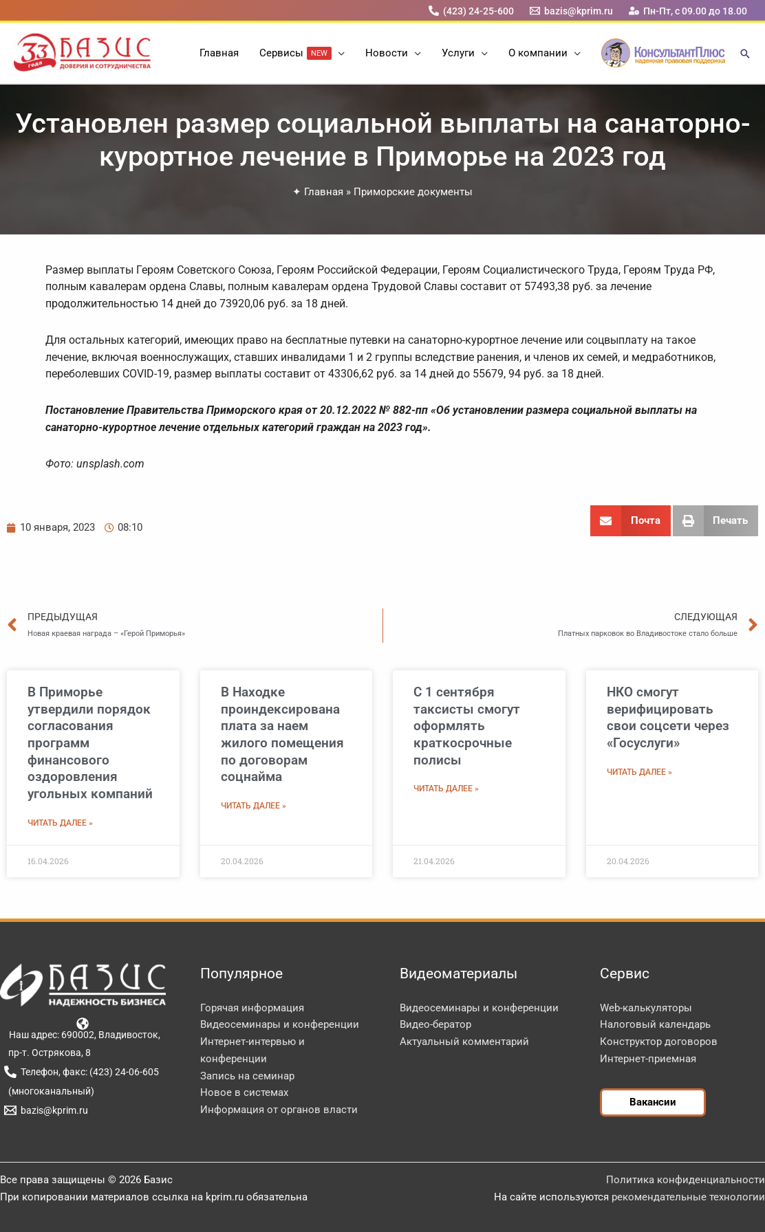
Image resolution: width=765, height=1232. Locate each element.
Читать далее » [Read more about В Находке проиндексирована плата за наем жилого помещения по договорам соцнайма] (253, 806)
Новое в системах (244, 1092)
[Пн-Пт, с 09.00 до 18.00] (688, 11)
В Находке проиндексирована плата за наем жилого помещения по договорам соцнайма (282, 734)
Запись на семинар (247, 1076)
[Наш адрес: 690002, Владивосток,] (83, 1029)
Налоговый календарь (655, 1024)
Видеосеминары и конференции (279, 1024)
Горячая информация (252, 1008)
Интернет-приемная (648, 1059)
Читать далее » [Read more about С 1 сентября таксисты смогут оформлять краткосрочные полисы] (446, 788)
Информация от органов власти (279, 1109)
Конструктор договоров (659, 1041)
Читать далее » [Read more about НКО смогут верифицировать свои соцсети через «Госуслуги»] (639, 772)
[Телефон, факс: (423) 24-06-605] (81, 1072)
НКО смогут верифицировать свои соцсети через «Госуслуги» (668, 717)
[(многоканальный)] (49, 1091)
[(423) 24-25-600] (470, 11)
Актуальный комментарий (464, 1041)
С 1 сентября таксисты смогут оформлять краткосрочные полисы (466, 726)
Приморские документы (413, 192)
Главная (323, 192)
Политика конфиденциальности (685, 1180)
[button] (338, 53)
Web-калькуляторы (646, 1008)
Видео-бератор (435, 1024)
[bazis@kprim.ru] (571, 11)
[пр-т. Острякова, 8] (47, 1052)
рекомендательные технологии (688, 1197)
